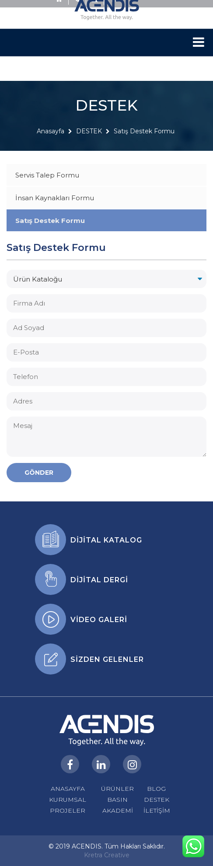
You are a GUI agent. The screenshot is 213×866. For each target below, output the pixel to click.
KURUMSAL (67, 799)
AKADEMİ (117, 810)
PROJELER (67, 810)
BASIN (117, 799)
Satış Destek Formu (144, 139)
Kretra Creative (106, 855)
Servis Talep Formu (47, 175)
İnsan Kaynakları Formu (54, 198)
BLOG (156, 789)
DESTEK (89, 139)
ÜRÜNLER (117, 789)
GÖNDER (38, 472)
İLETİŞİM (156, 810)
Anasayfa (50, 139)
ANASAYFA (68, 789)
